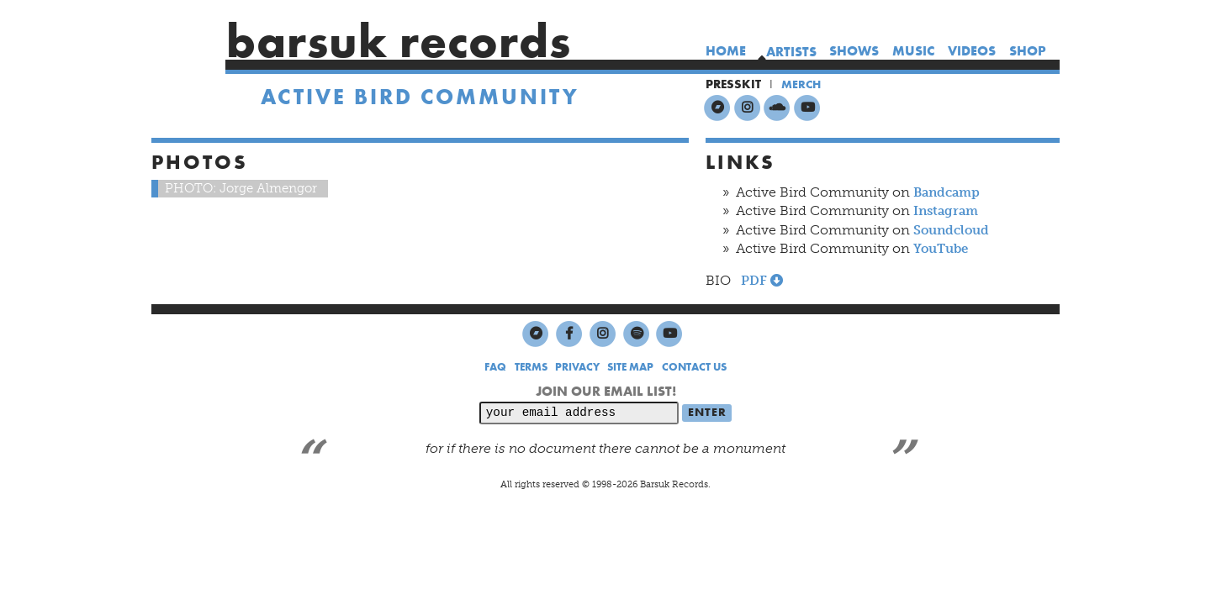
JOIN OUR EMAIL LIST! (606, 392)
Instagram (948, 211)
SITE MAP (630, 368)
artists (790, 51)
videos (972, 51)
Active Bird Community (420, 99)
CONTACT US (694, 368)
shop (1027, 51)
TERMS (531, 368)
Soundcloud (955, 230)
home (725, 51)
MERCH (802, 84)
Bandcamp (950, 193)
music (913, 51)
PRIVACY (577, 368)
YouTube (944, 249)
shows (854, 51)
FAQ (495, 368)
